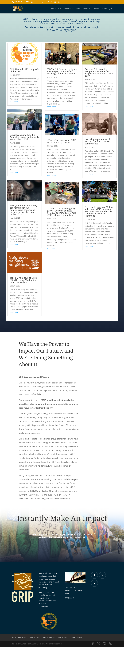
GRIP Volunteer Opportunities (55, 637)
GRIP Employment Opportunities (25, 637)
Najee (96, 9)
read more (14, 101)
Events (85, 9)
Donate (67, 9)
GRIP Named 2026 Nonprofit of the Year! (24, 70)
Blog (78, 9)
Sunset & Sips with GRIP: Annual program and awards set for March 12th (24, 137)
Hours (104, 9)
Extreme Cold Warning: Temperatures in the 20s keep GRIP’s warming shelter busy (99, 72)
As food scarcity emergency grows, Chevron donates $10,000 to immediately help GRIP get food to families (61, 211)
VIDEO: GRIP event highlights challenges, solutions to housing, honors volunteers (62, 71)
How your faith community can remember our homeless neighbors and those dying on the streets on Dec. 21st (23, 210)
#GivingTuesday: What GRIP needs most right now (61, 141)
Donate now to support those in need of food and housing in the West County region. (62, 28)
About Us (55, 9)
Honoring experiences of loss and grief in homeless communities (98, 141)
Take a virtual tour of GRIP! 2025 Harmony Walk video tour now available (23, 280)
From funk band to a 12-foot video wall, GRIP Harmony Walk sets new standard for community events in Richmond (99, 211)
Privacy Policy (76, 637)
